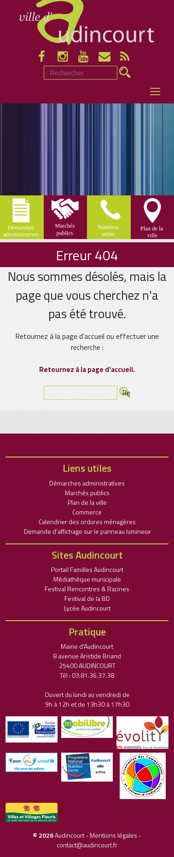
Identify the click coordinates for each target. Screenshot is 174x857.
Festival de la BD (87, 598)
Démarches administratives (87, 483)
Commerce (87, 512)
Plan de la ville (87, 502)
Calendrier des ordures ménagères (87, 521)
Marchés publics (87, 492)
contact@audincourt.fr (87, 845)
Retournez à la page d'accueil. (87, 369)
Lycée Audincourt (87, 608)
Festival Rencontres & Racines (87, 589)
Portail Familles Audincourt (87, 569)
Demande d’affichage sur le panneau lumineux (87, 531)
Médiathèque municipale (87, 579)
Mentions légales (113, 835)
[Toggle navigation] (155, 91)
